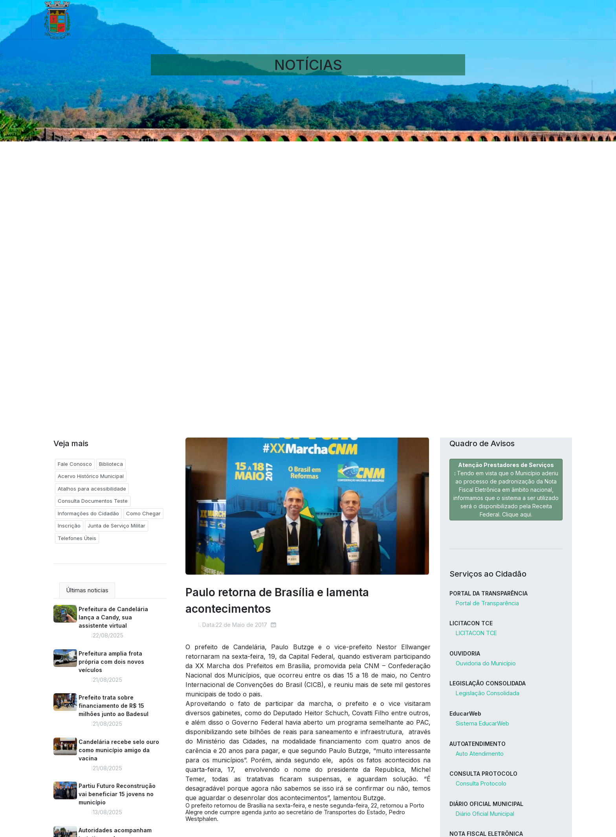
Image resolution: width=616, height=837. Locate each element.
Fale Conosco (75, 464)
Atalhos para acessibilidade (92, 488)
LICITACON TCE (471, 623)
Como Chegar (143, 513)
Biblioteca (111, 464)
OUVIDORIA (464, 653)
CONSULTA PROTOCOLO (483, 773)
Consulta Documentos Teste (93, 501)
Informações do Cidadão (88, 513)
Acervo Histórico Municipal (91, 476)
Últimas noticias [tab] (87, 590)
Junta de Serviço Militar (116, 525)
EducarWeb (465, 713)
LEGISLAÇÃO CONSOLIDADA (487, 683)
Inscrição (69, 525)
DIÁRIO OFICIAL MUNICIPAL (486, 803)
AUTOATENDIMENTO (477, 743)
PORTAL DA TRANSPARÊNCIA (488, 593)
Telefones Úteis (77, 538)
